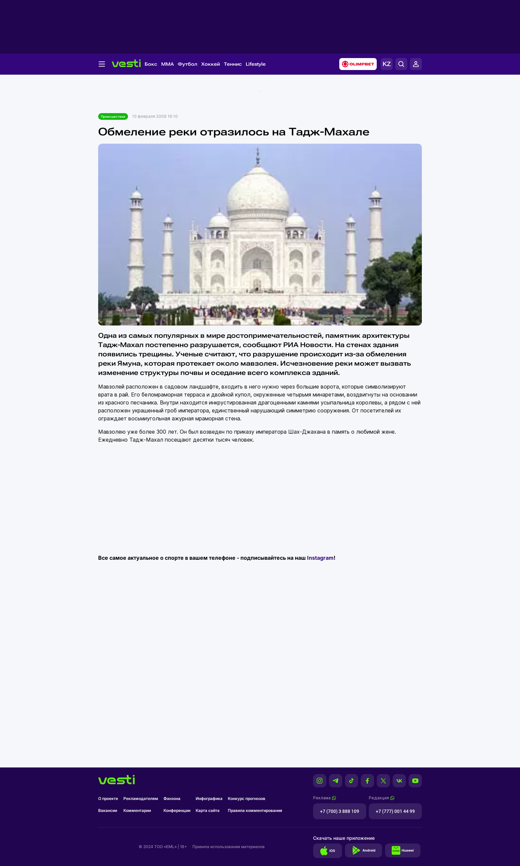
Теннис (233, 64)
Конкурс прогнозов (246, 798)
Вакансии (107, 810)
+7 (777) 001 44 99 (395, 811)
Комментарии (137, 810)
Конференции (176, 810)
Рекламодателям (140, 798)
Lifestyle (256, 64)
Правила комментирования (255, 810)
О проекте (108, 798)
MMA (167, 64)
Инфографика (209, 798)
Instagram (320, 557)
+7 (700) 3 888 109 (339, 811)
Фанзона (171, 798)
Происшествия (113, 116)
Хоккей (210, 64)
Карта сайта (208, 810)
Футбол (187, 64)
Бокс (151, 64)
